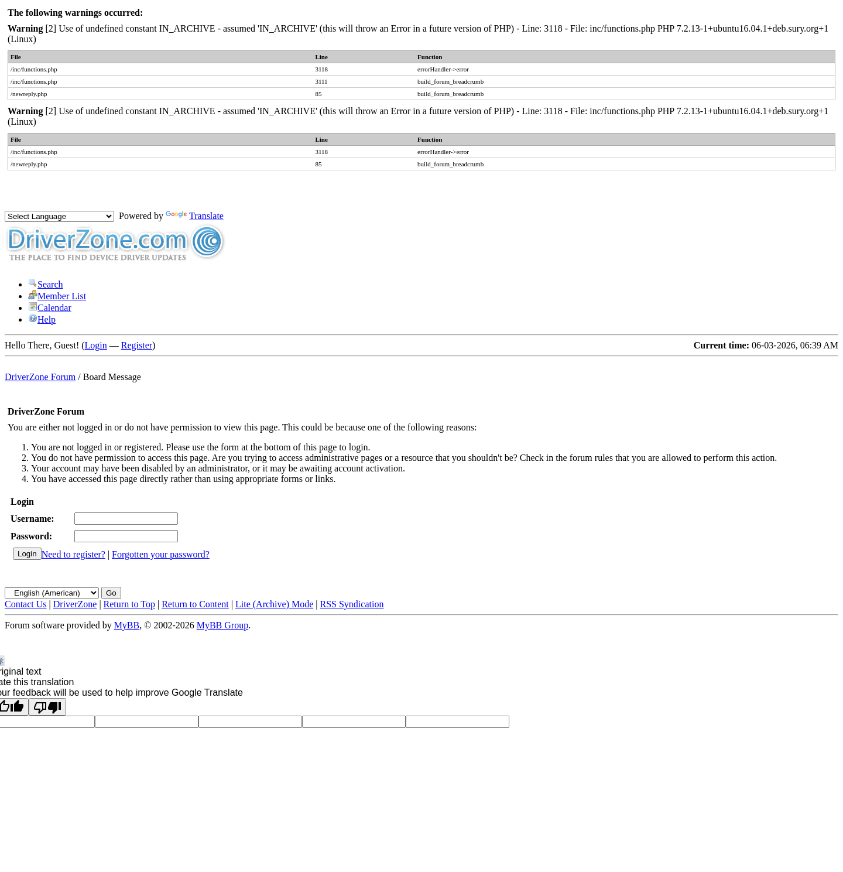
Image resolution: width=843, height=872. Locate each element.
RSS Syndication (352, 604)
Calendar (49, 308)
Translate (195, 216)
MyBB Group (222, 625)
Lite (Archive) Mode (274, 604)
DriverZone (75, 604)
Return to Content (195, 604)
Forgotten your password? (161, 554)
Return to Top (129, 604)
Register (136, 345)
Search (45, 284)
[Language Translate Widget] (59, 216)
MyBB (127, 625)
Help (42, 319)
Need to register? (73, 554)
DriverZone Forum (40, 377)
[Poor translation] (47, 707)
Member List (57, 296)
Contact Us (26, 604)
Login (96, 345)
